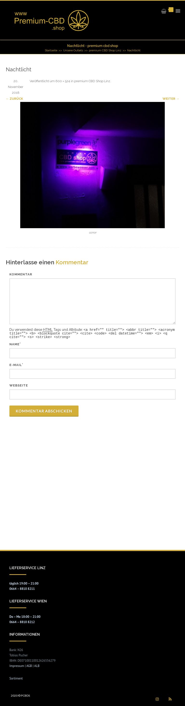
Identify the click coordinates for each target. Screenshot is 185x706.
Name (14, 343)
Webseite (18, 384)
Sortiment (16, 678)
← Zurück (14, 98)
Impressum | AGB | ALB (24, 665)
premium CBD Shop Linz (92, 81)
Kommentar (20, 274)
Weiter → (171, 98)
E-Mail (15, 364)
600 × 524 (62, 81)
